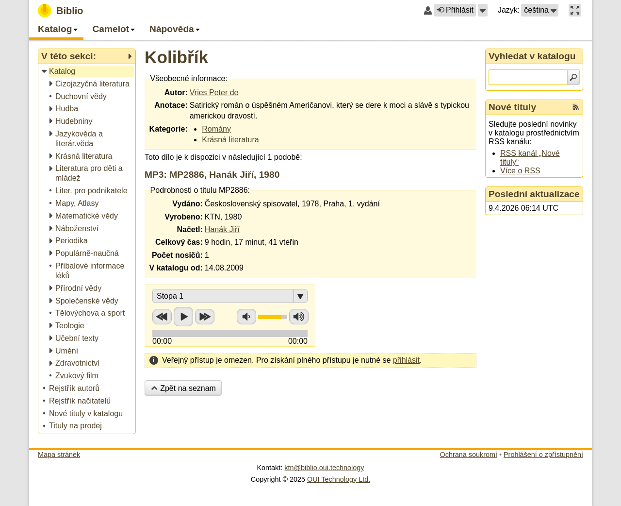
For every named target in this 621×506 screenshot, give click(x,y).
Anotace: (170, 105)
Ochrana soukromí (468, 454)
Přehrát (183, 316)
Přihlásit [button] (455, 10)
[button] (483, 10)
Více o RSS (520, 171)
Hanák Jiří (222, 229)
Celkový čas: (179, 242)
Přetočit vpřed (204, 316)
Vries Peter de (214, 92)
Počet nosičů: (177, 255)
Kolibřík (176, 57)
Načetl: (189, 229)
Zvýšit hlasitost (299, 316)
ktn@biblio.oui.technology (324, 468)
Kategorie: (168, 129)
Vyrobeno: (183, 217)
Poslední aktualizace (534, 194)
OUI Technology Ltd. (338, 479)
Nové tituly (512, 107)
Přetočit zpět (162, 316)
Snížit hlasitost (246, 316)
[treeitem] (87, 72)
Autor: (176, 92)
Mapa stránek (59, 454)
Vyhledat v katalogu (532, 56)
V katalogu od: (176, 268)
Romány (216, 129)
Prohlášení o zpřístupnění (543, 454)
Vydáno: (187, 204)
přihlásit (406, 360)
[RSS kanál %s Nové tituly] (576, 107)
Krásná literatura (230, 139)
